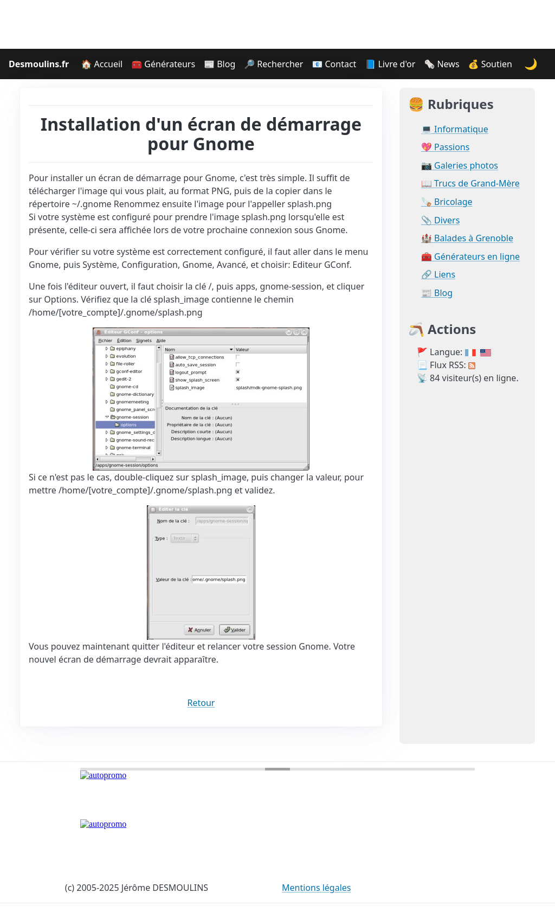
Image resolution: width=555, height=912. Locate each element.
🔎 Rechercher (273, 64)
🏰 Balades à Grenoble (467, 238)
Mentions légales (316, 888)
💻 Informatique (454, 129)
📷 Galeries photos (459, 165)
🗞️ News (441, 64)
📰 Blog (219, 64)
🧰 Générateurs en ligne (470, 257)
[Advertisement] (277, 24)
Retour (201, 703)
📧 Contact (334, 64)
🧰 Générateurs (163, 64)
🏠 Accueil (101, 64)
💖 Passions (445, 147)
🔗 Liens (438, 274)
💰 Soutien (490, 64)
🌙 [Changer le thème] (531, 63)
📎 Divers (440, 220)
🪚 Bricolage (447, 202)
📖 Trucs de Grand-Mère (470, 183)
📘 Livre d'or (390, 64)
